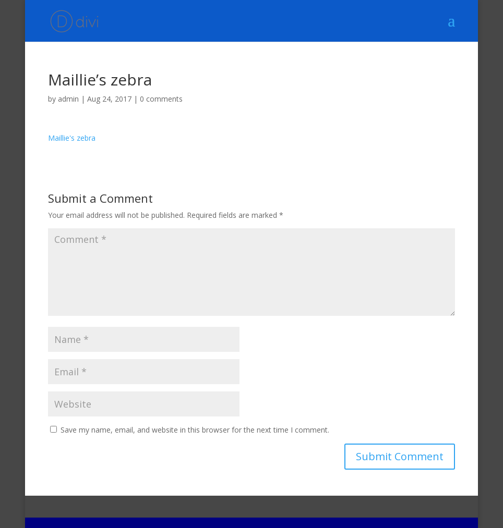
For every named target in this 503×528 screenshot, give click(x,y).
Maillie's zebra (71, 138)
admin (68, 99)
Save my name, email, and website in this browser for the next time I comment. (195, 430)
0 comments (161, 99)
